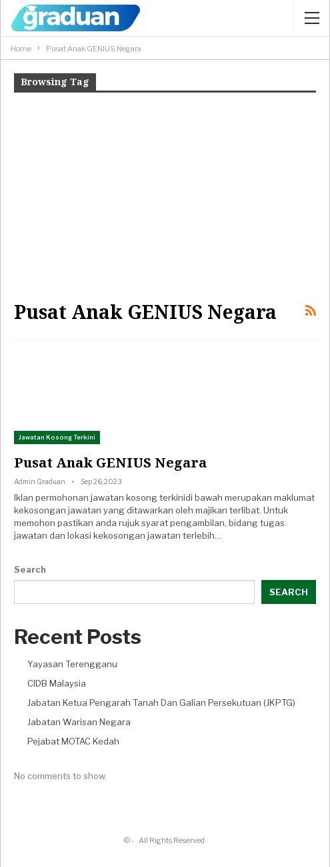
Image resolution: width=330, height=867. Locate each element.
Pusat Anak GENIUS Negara (110, 462)
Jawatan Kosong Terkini (57, 437)
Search (30, 569)
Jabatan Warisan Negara (79, 722)
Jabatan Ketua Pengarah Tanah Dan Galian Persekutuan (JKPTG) (161, 702)
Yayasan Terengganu (72, 664)
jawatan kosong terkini (138, 497)
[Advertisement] (165, 195)
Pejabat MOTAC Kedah (73, 741)
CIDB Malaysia (56, 683)
